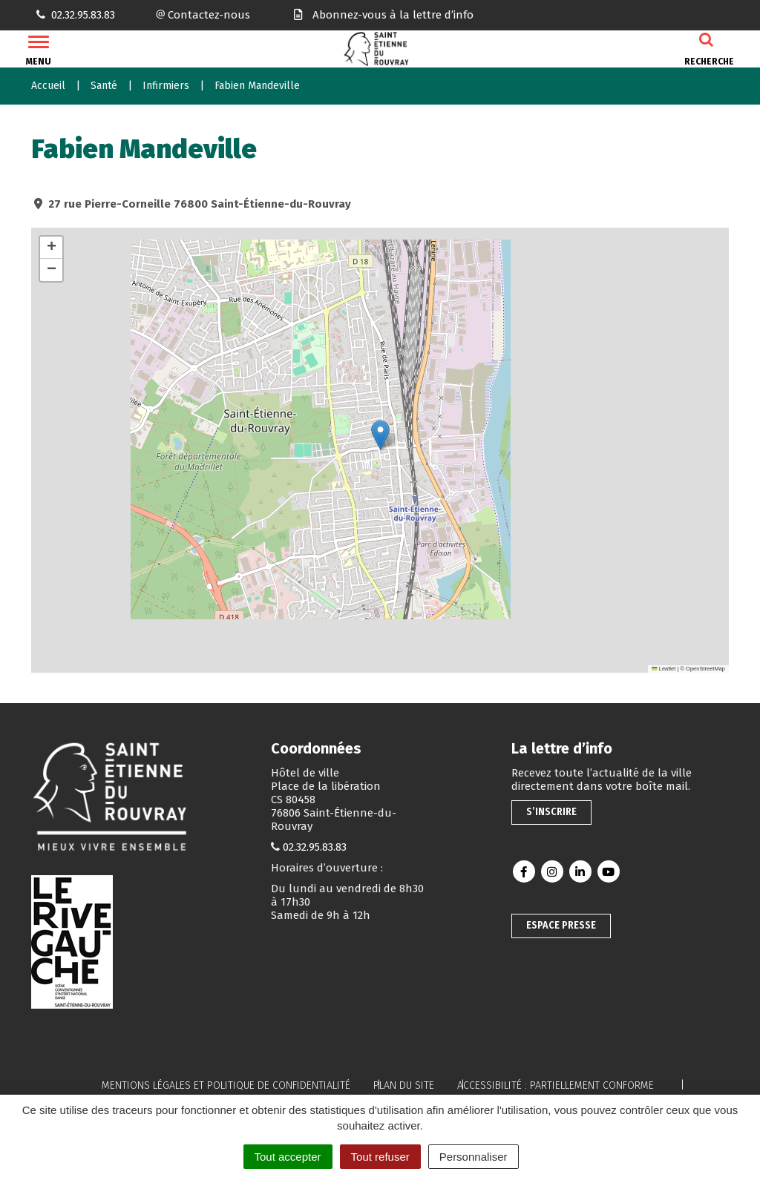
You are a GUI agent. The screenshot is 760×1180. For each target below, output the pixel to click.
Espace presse (561, 925)
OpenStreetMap (705, 668)
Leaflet (663, 668)
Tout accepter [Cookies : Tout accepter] (288, 1156)
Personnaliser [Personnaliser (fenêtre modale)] (473, 1156)
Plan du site (403, 1085)
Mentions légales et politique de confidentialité (226, 1085)
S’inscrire (551, 811)
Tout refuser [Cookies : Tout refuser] (380, 1156)
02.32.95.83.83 (315, 847)
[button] (380, 435)
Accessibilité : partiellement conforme (555, 1085)
